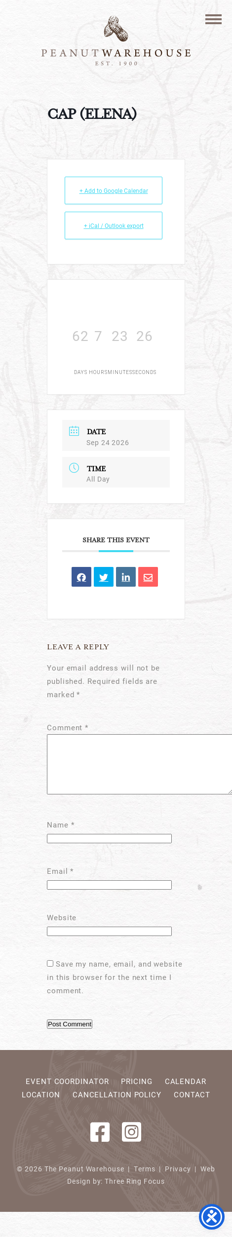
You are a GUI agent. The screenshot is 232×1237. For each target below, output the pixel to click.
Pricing (136, 1093)
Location (41, 1106)
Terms (144, 1180)
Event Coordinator (67, 1093)
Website (62, 929)
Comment (67, 727)
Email (60, 883)
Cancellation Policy (117, 1106)
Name (60, 836)
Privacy (178, 1180)
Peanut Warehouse (116, 40)
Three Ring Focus (134, 1193)
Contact (192, 1106)
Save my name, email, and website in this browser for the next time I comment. (115, 989)
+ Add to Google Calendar (113, 190)
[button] (213, 18)
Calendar (185, 1093)
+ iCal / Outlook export (114, 225)
